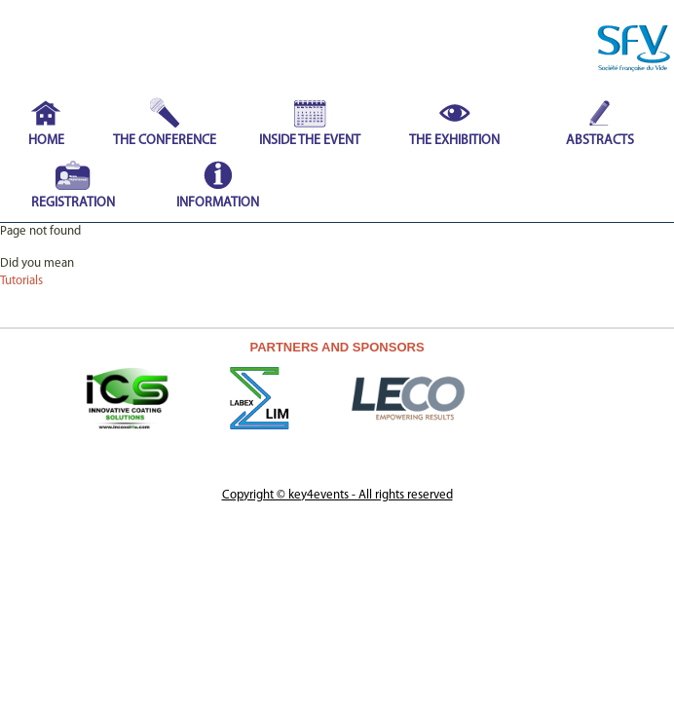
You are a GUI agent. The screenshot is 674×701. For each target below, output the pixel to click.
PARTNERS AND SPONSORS (336, 347)
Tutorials (21, 281)
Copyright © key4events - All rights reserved (337, 495)
